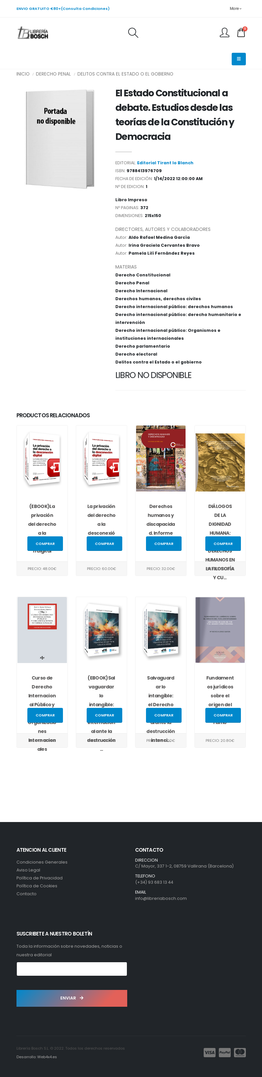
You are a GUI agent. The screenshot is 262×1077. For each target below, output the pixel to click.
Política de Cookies (36, 886)
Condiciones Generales (42, 862)
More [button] (236, 8)
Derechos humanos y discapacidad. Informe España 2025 (160, 524)
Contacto (26, 894)
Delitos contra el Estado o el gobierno (125, 74)
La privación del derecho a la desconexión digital (101, 524)
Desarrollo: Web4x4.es (36, 1057)
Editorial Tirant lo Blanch (165, 163)
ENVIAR (71, 998)
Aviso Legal (28, 870)
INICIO (23, 74)
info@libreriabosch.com (161, 898)
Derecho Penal (53, 74)
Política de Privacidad (39, 878)
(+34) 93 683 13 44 (154, 882)
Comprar (45, 543)
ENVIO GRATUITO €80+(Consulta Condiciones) (63, 8)
